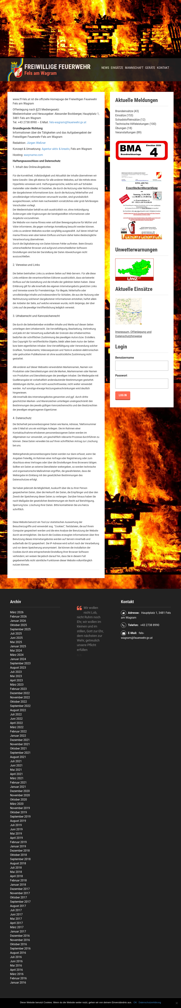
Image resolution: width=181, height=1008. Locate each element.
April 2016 (16, 969)
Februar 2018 (18, 880)
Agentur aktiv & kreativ (55, 149)
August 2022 (18, 710)
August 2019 (18, 821)
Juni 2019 (16, 829)
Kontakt (163, 68)
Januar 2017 (18, 931)
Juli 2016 (16, 957)
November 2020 (20, 795)
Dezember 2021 (20, 740)
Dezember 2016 (20, 935)
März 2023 (17, 684)
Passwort (121, 375)
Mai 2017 (16, 918)
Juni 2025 (16, 637)
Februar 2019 (18, 842)
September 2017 (20, 901)
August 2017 (18, 906)
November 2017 (20, 893)
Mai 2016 (16, 965)
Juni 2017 (16, 914)
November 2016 (20, 940)
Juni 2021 (16, 765)
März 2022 (17, 727)
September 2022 (20, 706)
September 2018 (20, 859)
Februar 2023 (18, 689)
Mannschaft (134, 68)
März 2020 (17, 803)
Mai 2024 (16, 650)
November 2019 (20, 808)
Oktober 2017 (18, 897)
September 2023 (20, 663)
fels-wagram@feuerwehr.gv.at (67, 122)
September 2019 (20, 816)
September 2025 (20, 629)
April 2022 (16, 723)
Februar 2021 (18, 782)
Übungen (120, 128)
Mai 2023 (16, 676)
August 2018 (18, 863)
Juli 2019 (16, 825)
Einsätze (117, 68)
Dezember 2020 (20, 791)
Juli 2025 (16, 633)
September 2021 (20, 752)
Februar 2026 (18, 616)
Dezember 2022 (20, 693)
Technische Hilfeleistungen (132, 124)
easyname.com (33, 155)
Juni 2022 (16, 718)
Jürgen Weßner (36, 143)
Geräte (150, 68)
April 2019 (16, 838)
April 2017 (16, 923)
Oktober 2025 (18, 625)
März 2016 (17, 974)
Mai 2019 (16, 833)
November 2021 (20, 744)
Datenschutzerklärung (150, 1002)
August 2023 (18, 667)
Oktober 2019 (18, 812)
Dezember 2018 (20, 850)
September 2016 (20, 948)
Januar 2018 (18, 884)
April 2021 (16, 774)
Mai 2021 (16, 769)
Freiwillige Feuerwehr (57, 67)
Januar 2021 (18, 786)
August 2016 (18, 952)
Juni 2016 (16, 961)
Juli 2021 (16, 761)
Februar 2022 (18, 731)
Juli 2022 (16, 714)
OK (135, 1002)
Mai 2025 (16, 642)
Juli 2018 (16, 867)
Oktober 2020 (18, 799)
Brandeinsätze (124, 111)
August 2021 (18, 757)
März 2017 (17, 927)
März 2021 (17, 778)
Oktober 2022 (18, 701)
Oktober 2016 (18, 944)
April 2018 (16, 876)
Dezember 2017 (20, 889)
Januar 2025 (18, 646)
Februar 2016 (18, 978)
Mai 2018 (16, 872)
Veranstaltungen (125, 132)
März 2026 (17, 612)
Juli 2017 (16, 910)
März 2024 (17, 655)
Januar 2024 (18, 659)
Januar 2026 (18, 620)
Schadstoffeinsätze (127, 119)
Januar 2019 (18, 846)
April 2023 (16, 680)
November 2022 (20, 697)
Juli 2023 (16, 672)
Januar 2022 (18, 735)
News (105, 68)
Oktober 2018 (18, 855)
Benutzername (124, 357)
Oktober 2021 (18, 748)
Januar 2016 (18, 982)
